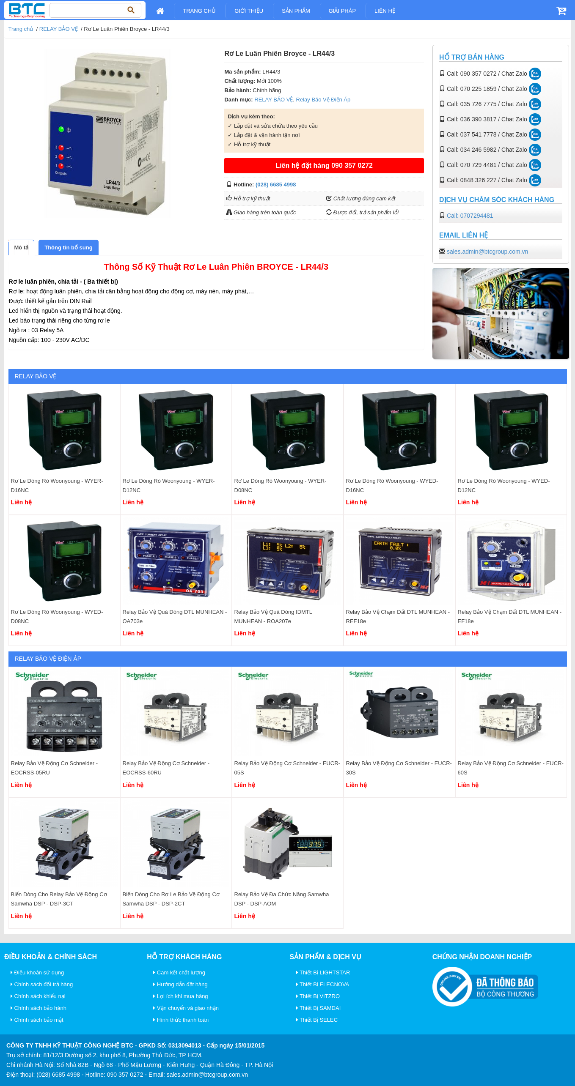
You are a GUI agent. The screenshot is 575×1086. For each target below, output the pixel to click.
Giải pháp (342, 11)
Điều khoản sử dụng (37, 972)
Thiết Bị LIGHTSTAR (323, 972)
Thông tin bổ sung (68, 247)
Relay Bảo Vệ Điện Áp (323, 99)
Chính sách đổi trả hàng (42, 984)
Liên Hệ (384, 11)
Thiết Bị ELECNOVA (322, 984)
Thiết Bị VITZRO (318, 996)
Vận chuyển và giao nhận (186, 1008)
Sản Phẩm (296, 11)
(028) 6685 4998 (276, 184)
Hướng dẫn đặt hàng (180, 984)
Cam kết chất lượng (179, 972)
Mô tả (21, 247)
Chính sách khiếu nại (38, 996)
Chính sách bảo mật (37, 1020)
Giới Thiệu (248, 11)
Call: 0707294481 (470, 215)
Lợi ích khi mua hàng (180, 996)
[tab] (21, 247)
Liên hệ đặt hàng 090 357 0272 (324, 165)
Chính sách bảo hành (38, 1008)
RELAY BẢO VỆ (58, 29)
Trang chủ (199, 11)
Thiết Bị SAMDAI (318, 1008)
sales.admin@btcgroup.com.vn (487, 251)
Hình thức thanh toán (181, 1020)
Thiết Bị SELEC (317, 1020)
